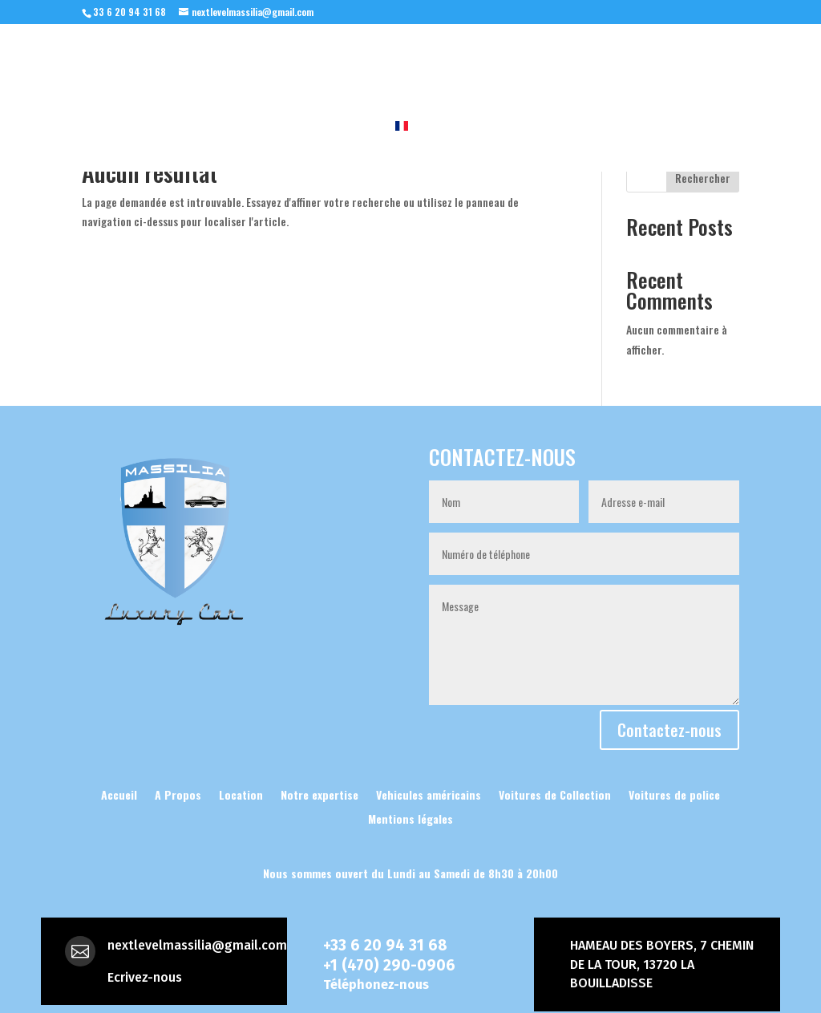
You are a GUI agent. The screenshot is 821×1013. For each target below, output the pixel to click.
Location (715, 75)
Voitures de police (674, 793)
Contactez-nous (669, 730)
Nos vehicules (143, 75)
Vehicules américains (428, 793)
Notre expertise (364, 75)
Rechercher (702, 177)
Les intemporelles (585, 75)
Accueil (50, 75)
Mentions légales (410, 817)
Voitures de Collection (555, 793)
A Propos (258, 75)
